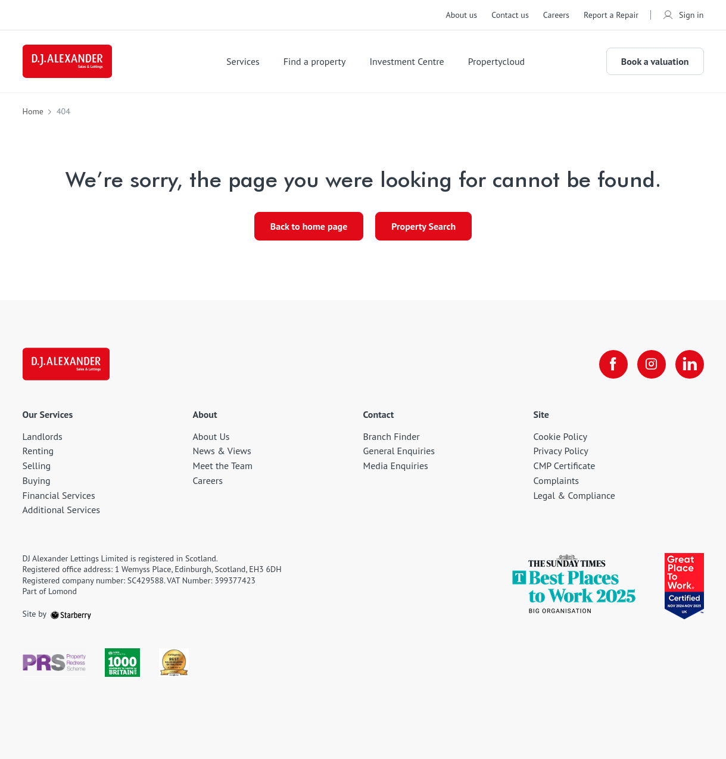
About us (461, 15)
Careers (556, 15)
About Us (211, 436)
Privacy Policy (561, 451)
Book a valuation (655, 61)
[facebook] (613, 364)
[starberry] (71, 613)
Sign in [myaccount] (683, 15)
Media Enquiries (395, 465)
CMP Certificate (565, 465)
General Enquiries (399, 451)
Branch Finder (391, 436)
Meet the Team (223, 465)
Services (243, 61)
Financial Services (59, 495)
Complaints (556, 480)
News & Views (222, 451)
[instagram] (651, 364)
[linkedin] (689, 364)
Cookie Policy (560, 436)
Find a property (314, 61)
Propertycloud (496, 61)
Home (33, 111)
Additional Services (62, 510)
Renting (38, 451)
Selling (37, 465)
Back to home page (309, 226)
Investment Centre (406, 61)
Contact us (510, 15)
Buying (37, 480)
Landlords (43, 436)
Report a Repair (611, 15)
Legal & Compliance (574, 495)
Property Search (423, 226)
